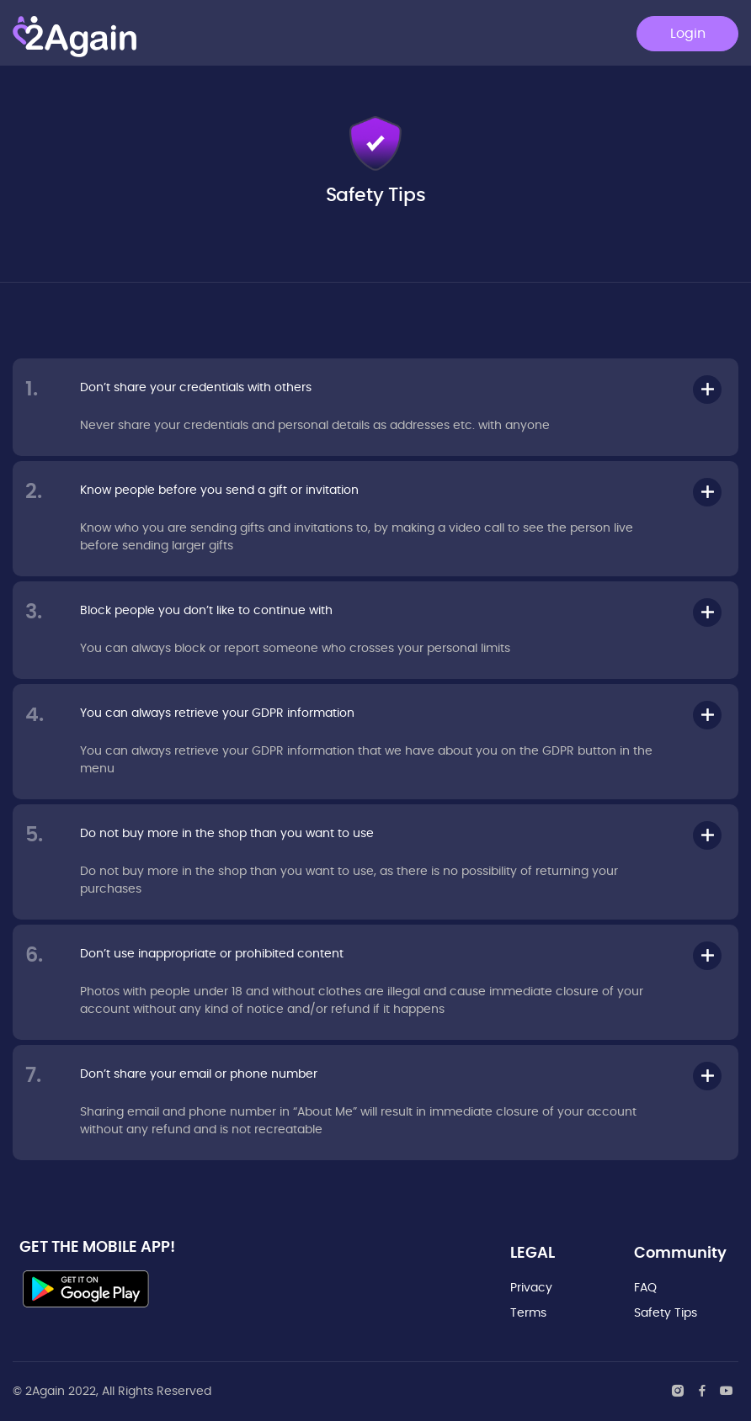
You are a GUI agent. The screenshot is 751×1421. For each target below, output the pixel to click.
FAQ (645, 1288)
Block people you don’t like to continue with (206, 611)
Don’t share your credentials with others (196, 388)
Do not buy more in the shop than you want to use (227, 834)
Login (688, 33)
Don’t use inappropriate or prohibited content (212, 954)
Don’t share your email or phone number (198, 1074)
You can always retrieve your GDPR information (217, 713)
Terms (528, 1313)
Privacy (531, 1288)
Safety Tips (665, 1313)
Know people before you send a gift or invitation (219, 490)
